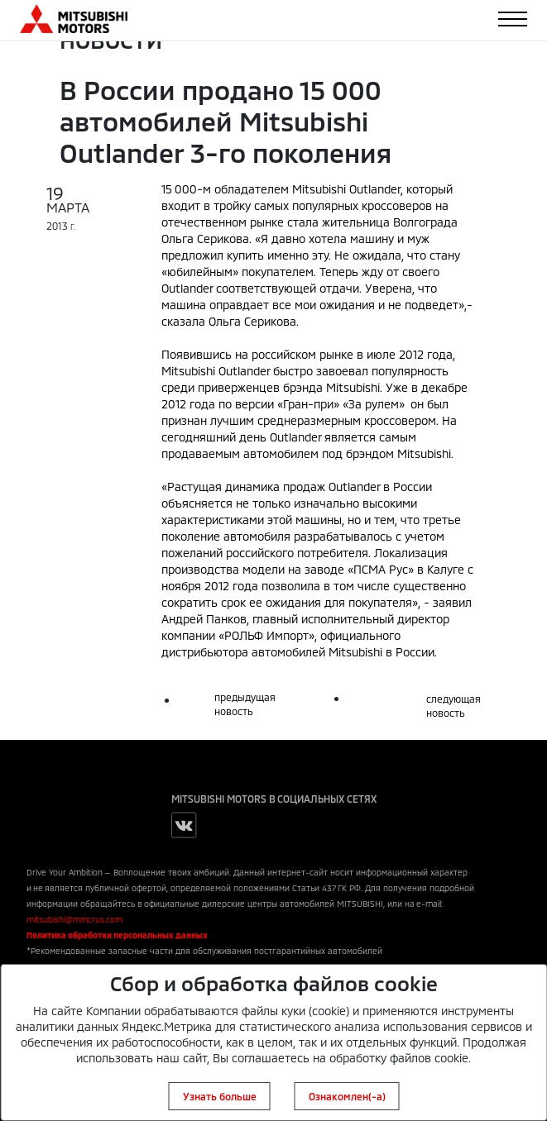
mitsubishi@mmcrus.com (74, 919)
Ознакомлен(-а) (347, 1096)
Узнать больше (220, 1096)
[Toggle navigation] (512, 19)
